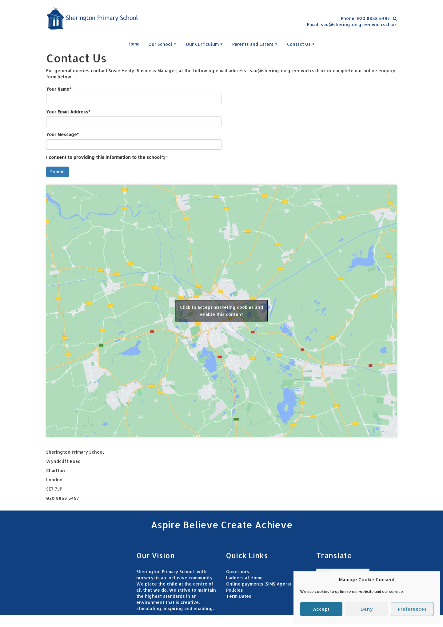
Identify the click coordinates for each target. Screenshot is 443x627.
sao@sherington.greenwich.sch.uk (359, 24)
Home (133, 43)
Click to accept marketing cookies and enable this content (221, 311)
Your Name (58, 89)
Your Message (62, 134)
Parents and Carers (255, 44)
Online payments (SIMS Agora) (258, 583)
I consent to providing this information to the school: (105, 157)
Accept (321, 609)
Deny (367, 609)
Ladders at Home (244, 577)
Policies (234, 590)
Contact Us (301, 44)
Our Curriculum (205, 44)
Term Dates (238, 596)
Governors (237, 571)
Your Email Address (68, 111)
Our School (162, 44)
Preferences (412, 609)
